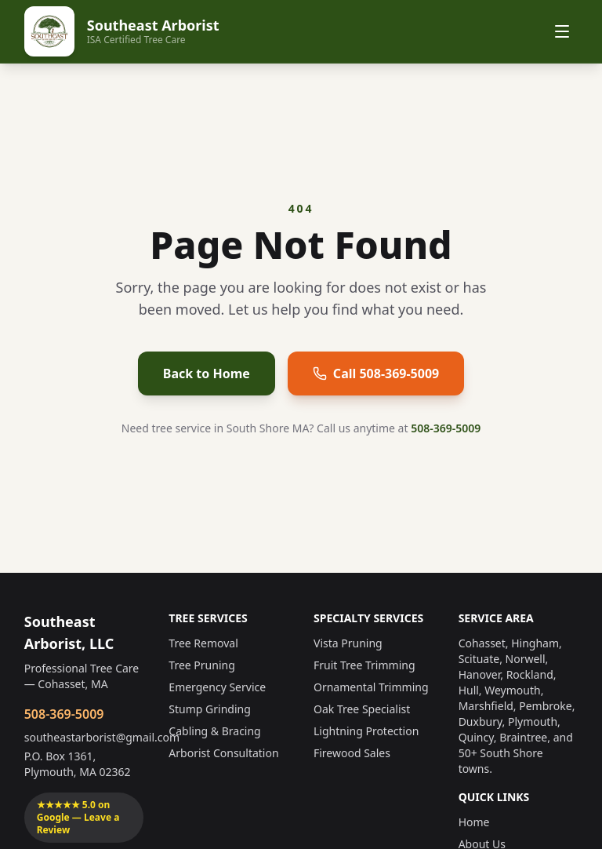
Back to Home (206, 373)
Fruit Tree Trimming (364, 665)
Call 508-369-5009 (376, 373)
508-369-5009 (446, 428)
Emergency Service (217, 687)
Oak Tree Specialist (362, 708)
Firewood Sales (352, 752)
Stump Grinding (209, 708)
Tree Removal (203, 643)
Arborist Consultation (223, 752)
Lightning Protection (366, 730)
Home (474, 821)
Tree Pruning (201, 665)
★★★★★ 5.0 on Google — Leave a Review (78, 817)
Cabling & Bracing (214, 730)
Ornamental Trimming (371, 687)
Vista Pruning (348, 643)
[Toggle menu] (562, 31)
